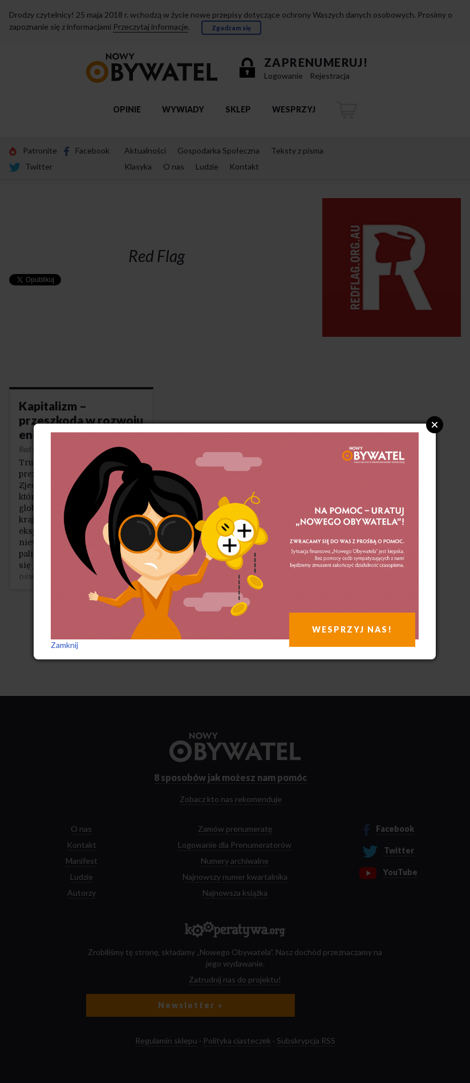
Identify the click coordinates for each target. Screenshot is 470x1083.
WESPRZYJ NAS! (352, 629)
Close (434, 424)
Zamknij (64, 645)
